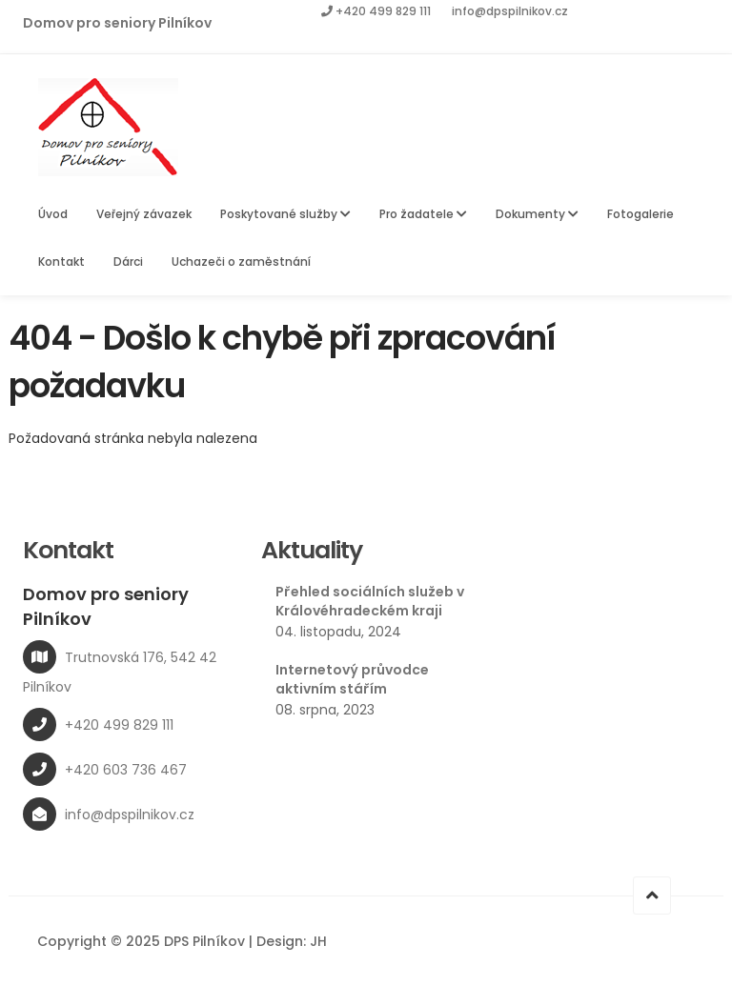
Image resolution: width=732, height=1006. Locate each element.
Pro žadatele (423, 214)
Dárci (128, 261)
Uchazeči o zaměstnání (241, 261)
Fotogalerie (640, 214)
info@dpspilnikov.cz (510, 11)
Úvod (53, 214)
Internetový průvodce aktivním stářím (352, 679)
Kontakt (61, 261)
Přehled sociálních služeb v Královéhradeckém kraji (369, 601)
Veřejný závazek (144, 214)
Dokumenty (537, 214)
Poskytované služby (285, 214)
